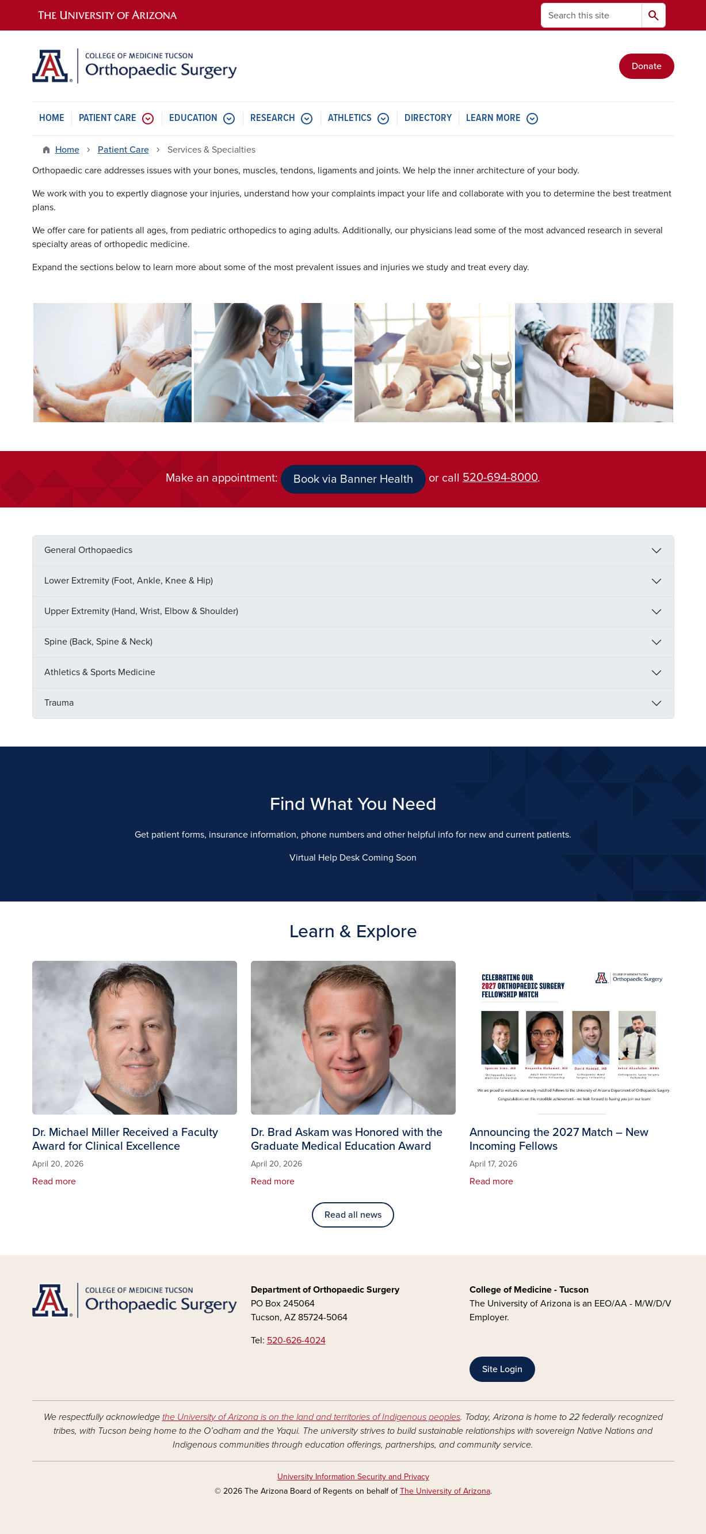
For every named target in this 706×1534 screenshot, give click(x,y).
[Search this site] (591, 15)
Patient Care (123, 150)
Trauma (59, 703)
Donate (647, 66)
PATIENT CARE (107, 118)
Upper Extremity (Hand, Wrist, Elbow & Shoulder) (141, 611)
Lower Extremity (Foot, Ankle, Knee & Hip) (128, 580)
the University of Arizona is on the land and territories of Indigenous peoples (311, 1417)
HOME (51, 118)
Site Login (502, 1369)
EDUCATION (193, 118)
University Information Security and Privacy (353, 1477)
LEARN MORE (493, 118)
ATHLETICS (350, 118)
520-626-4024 (296, 1340)
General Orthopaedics (88, 550)
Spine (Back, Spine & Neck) (98, 641)
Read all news (353, 1215)
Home (67, 150)
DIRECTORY (428, 118)
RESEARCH (272, 118)
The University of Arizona (445, 1491)
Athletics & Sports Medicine (99, 672)
